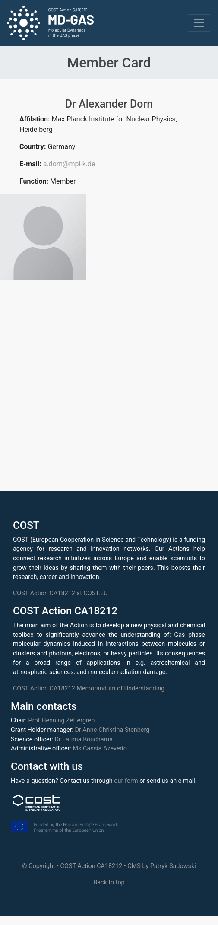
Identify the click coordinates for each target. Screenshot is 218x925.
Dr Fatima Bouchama (83, 739)
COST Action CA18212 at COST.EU (60, 593)
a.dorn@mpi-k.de (69, 164)
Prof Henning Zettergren (61, 720)
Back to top (108, 882)
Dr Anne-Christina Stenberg (112, 730)
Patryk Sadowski (173, 866)
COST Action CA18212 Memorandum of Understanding (88, 688)
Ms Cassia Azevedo (100, 748)
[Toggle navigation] (199, 23)
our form (126, 781)
